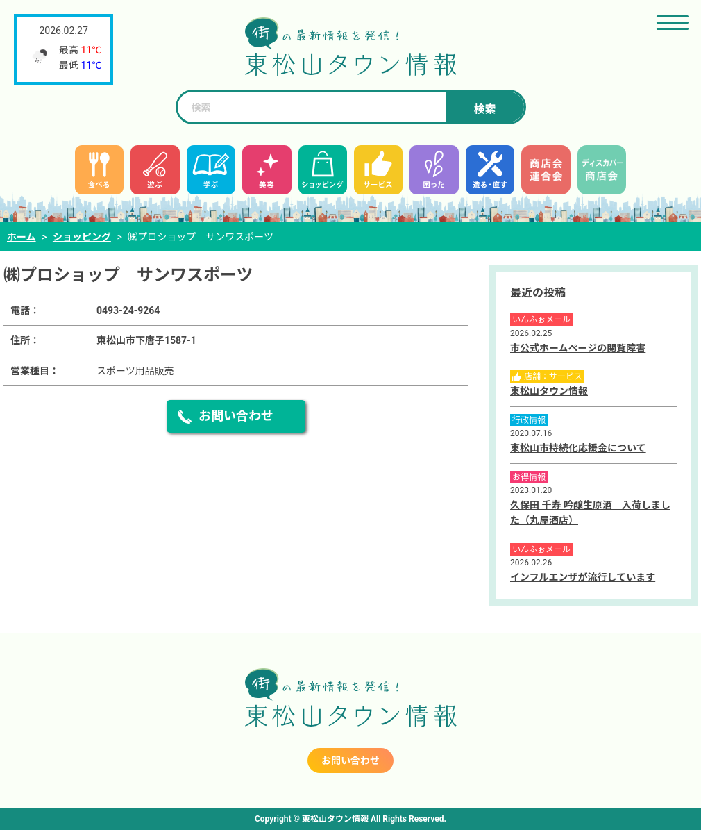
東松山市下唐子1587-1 (146, 340)
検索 (484, 109)
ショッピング (82, 236)
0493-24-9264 (128, 310)
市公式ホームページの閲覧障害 (577, 348)
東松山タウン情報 (549, 391)
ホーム (21, 236)
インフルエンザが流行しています (582, 577)
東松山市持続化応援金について (578, 448)
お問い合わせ (236, 415)
